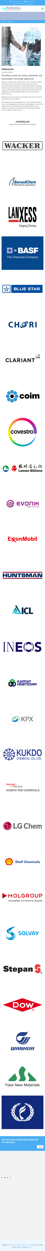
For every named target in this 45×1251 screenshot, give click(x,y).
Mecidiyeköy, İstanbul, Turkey (17, 1)
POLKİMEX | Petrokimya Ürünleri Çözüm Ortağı (20, 1245)
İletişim (40, 1147)
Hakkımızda (10, 21)
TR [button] (26, 3)
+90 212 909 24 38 (18, 3)
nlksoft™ (30, 1247)
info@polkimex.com (30, 1)
